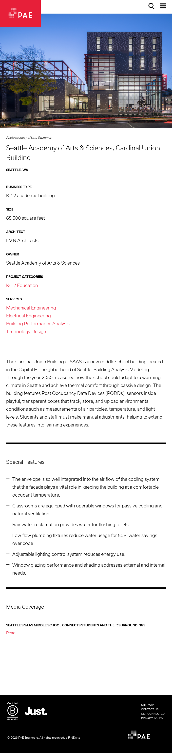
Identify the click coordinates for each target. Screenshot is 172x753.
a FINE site (73, 737)
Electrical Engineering (28, 316)
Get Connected (153, 713)
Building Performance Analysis (38, 324)
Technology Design (26, 332)
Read (11, 633)
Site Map (147, 704)
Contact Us (150, 709)
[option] (86, 71)
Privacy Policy (152, 718)
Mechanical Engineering (31, 308)
